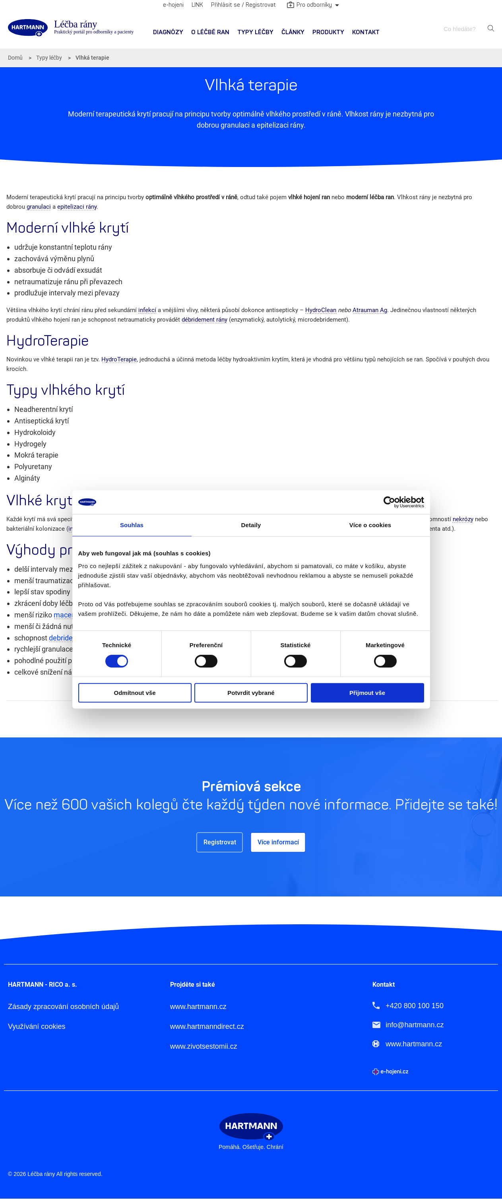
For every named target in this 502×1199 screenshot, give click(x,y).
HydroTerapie (119, 359)
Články (292, 32)
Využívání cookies (36, 1026)
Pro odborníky (309, 6)
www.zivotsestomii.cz (203, 1046)
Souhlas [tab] (131, 525)
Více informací (278, 842)
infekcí (147, 310)
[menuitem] (168, 33)
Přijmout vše (367, 692)
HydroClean (320, 310)
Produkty (328, 32)
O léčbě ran (210, 32)
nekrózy (463, 519)
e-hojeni (173, 5)
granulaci (39, 206)
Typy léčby (255, 32)
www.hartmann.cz (198, 1007)
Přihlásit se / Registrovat (243, 5)
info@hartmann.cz (415, 1025)
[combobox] (463, 29)
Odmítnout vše (134, 692)
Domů (15, 57)
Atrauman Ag (370, 310)
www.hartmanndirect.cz (207, 1026)
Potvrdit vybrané (250, 692)
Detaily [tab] (251, 525)
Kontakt (366, 32)
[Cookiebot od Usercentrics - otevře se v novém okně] (389, 502)
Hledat (491, 29)
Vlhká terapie (92, 57)
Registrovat (220, 842)
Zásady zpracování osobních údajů (63, 1007)
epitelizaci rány (77, 206)
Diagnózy (168, 32)
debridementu (71, 638)
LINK (197, 5)
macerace (69, 615)
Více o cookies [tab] (370, 525)
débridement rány (204, 319)
